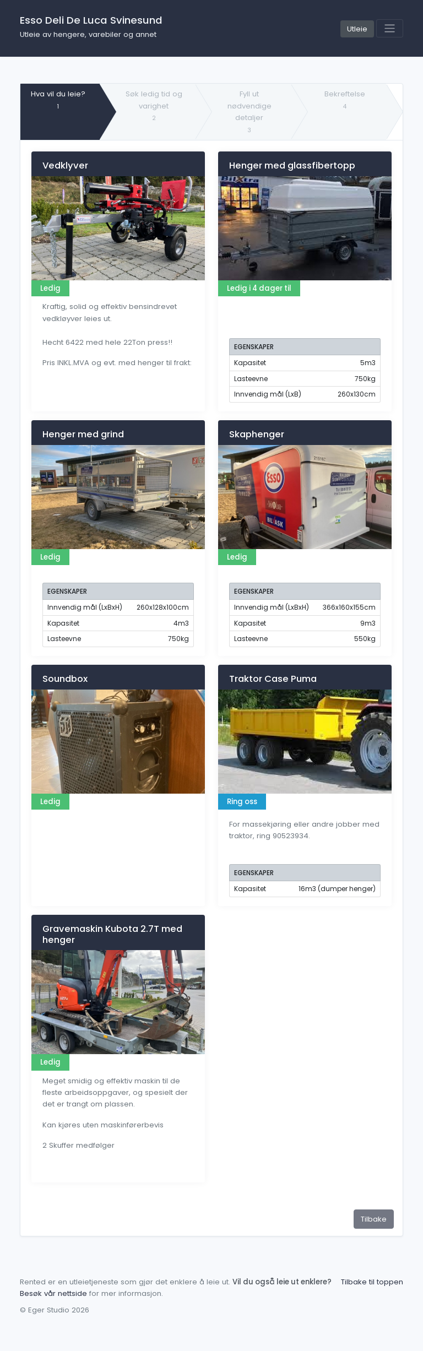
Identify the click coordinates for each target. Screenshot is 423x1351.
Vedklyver (65, 165)
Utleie (357, 29)
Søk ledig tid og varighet (154, 105)
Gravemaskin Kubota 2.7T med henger (112, 934)
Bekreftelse (344, 99)
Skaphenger (256, 434)
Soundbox (65, 678)
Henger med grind (83, 434)
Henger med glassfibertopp (292, 165)
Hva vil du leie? (58, 99)
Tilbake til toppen (372, 1282)
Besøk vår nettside (53, 1293)
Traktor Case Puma (273, 678)
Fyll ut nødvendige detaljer (249, 111)
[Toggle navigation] (389, 28)
